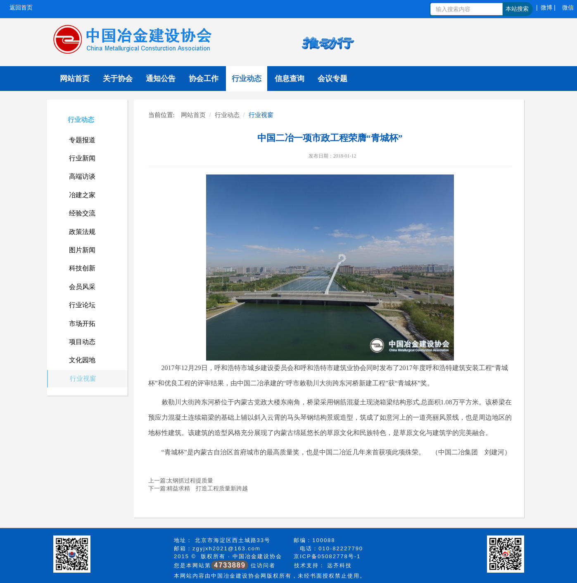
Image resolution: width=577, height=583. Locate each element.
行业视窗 (83, 378)
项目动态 (82, 341)
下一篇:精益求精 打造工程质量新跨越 (198, 488)
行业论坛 (82, 304)
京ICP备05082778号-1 (327, 556)
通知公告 (161, 78)
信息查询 (289, 78)
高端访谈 (82, 176)
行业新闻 (82, 158)
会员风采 (82, 286)
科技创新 (82, 268)
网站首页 (75, 78)
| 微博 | (546, 7)
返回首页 (21, 7)
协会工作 (203, 78)
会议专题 (332, 78)
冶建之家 (82, 194)
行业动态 (246, 78)
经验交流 (82, 213)
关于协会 (118, 78)
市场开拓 (82, 323)
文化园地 (82, 359)
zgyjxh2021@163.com (226, 548)
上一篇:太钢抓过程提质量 (181, 480)
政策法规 (82, 231)
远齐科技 (339, 565)
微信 (568, 7)
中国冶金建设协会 (257, 556)
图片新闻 (82, 249)
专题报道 (82, 139)
